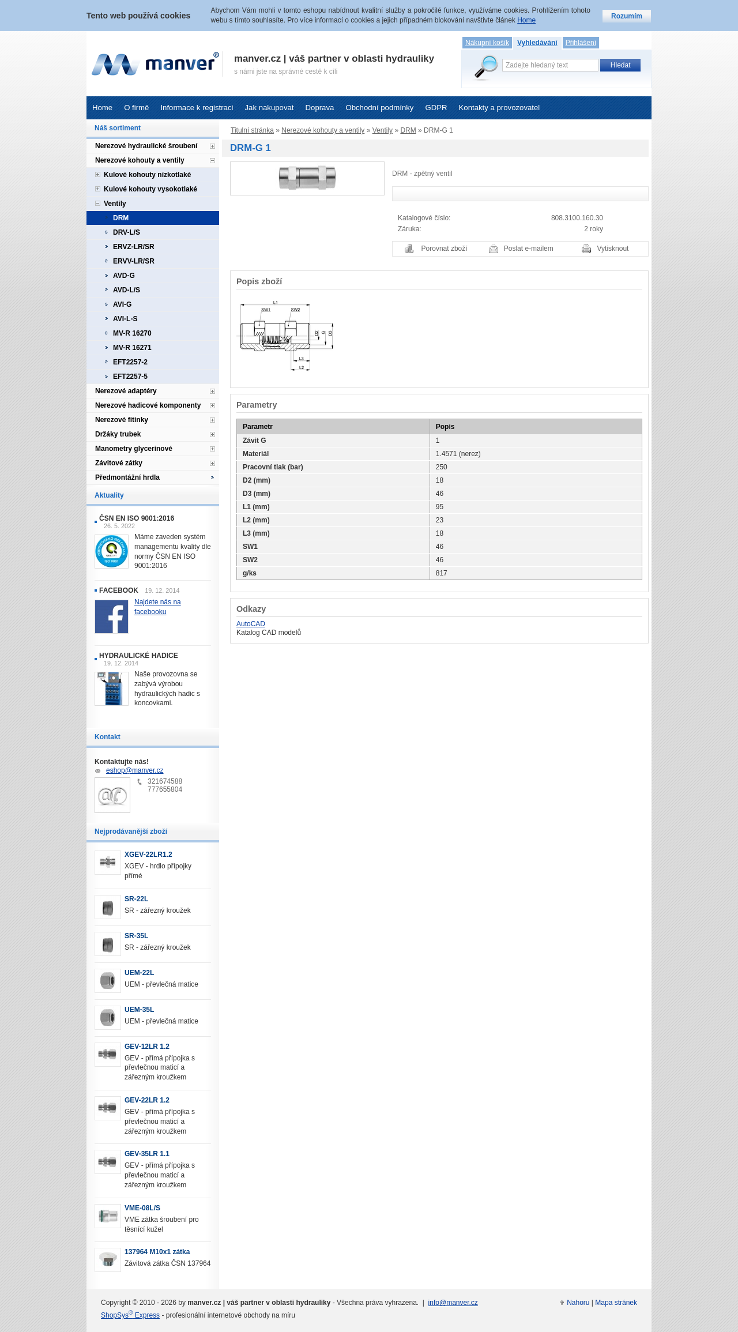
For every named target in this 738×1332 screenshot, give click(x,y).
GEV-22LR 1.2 (147, 1100)
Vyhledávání (537, 43)
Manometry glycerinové (133, 449)
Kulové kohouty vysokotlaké (150, 189)
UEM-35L (139, 1010)
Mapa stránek (616, 1303)
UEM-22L (139, 973)
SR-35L (136, 936)
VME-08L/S (142, 1208)
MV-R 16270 (132, 333)
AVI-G (122, 304)
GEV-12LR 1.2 (147, 1047)
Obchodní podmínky (379, 107)
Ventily (382, 130)
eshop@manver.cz (135, 770)
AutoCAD (250, 624)
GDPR (436, 107)
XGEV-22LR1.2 (148, 855)
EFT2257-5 (130, 376)
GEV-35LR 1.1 (147, 1154)
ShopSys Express (130, 1315)
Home (102, 107)
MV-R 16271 (132, 348)
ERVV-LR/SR (134, 261)
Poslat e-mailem (529, 248)
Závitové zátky (118, 463)
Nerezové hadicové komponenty (148, 405)
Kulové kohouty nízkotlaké (147, 175)
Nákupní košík (487, 43)
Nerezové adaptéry (126, 391)
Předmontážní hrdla (127, 477)
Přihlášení (581, 43)
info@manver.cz (453, 1303)
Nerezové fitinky (121, 420)
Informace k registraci (196, 107)
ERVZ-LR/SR (134, 247)
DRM (408, 130)
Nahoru (578, 1303)
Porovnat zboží (444, 248)
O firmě (136, 107)
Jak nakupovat (268, 107)
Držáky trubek (118, 434)
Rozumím (626, 16)
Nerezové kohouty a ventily (322, 130)
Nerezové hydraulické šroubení (146, 146)
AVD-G (124, 276)
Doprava (320, 107)
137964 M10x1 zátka (157, 1252)
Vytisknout (613, 248)
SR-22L (136, 899)
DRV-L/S (126, 232)
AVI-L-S (125, 319)
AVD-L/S (126, 290)
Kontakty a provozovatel (499, 107)
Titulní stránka (252, 130)
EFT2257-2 (130, 362)
